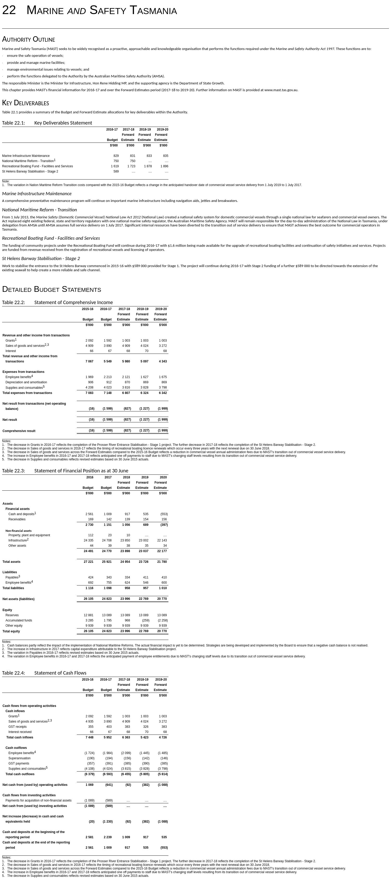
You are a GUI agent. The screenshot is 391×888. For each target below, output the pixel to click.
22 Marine (34, 10)
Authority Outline (28, 39)
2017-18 (124, 309)
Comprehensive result (19, 431)
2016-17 (106, 309)
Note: (6, 181)
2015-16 (87, 309)
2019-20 (161, 309)
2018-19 (142, 309)
